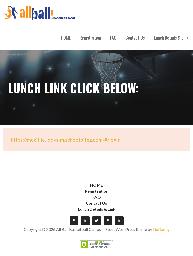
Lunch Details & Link (171, 37)
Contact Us (135, 37)
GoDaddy (161, 229)
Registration (90, 37)
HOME (66, 37)
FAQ (113, 37)
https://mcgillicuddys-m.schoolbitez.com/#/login (66, 140)
